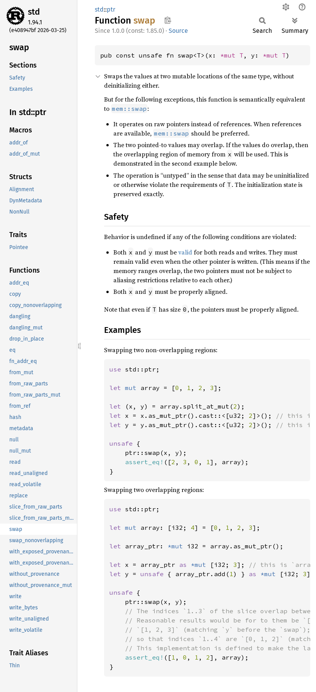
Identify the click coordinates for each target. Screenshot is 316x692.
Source (178, 30)
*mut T (231, 55)
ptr (111, 9)
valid (185, 252)
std (34, 12)
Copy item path (167, 20)
